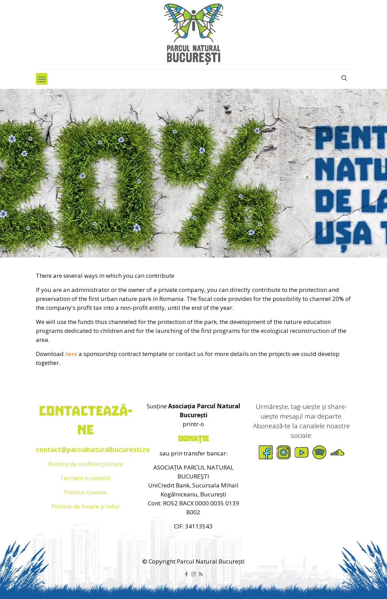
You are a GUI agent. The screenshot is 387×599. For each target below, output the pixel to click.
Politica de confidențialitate (85, 464)
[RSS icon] (200, 573)
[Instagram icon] (193, 573)
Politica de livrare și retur (85, 506)
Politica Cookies (85, 492)
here (71, 354)
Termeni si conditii (85, 478)
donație (193, 439)
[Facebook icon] (186, 573)
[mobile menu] (42, 79)
